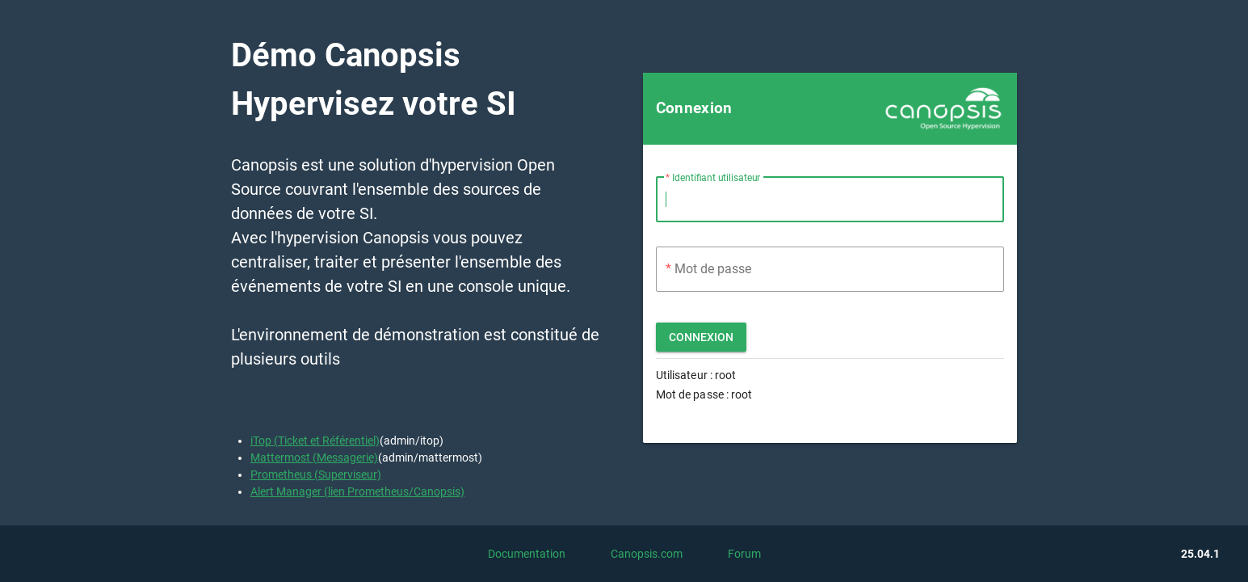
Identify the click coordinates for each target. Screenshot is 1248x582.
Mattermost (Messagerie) (314, 457)
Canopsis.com (647, 553)
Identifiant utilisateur (716, 177)
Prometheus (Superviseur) (315, 474)
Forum (744, 553)
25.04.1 (1200, 553)
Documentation (526, 553)
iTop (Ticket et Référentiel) (315, 440)
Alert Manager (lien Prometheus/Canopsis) (357, 491)
